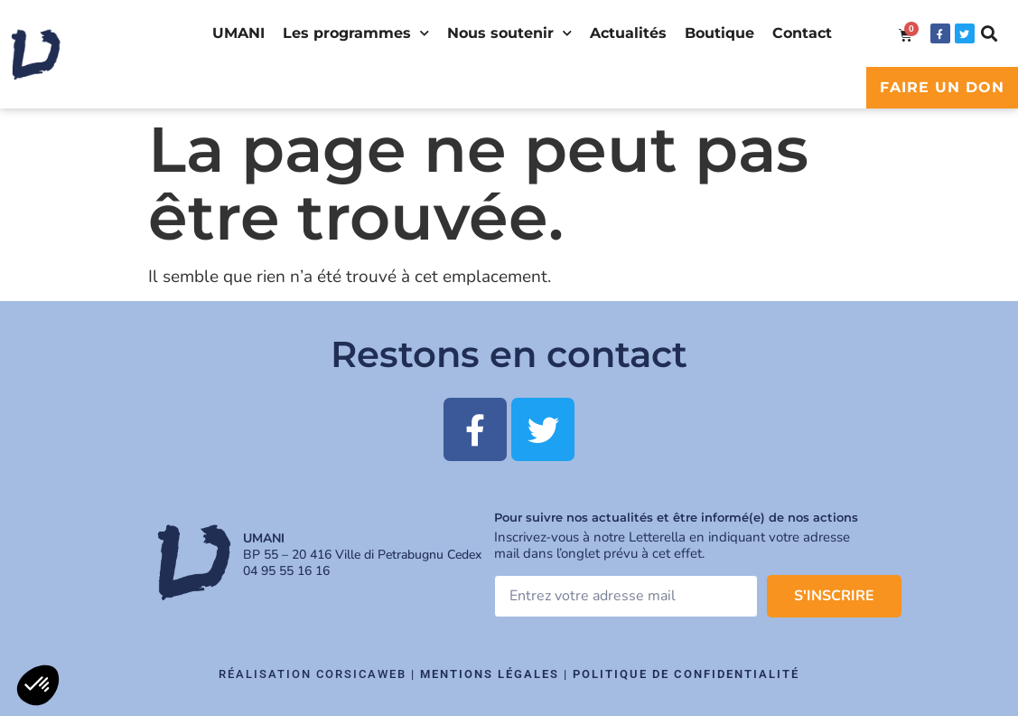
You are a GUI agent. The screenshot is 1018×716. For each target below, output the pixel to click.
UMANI (238, 33)
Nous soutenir (509, 33)
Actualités (628, 33)
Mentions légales (489, 674)
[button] (989, 34)
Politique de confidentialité (686, 674)
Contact (802, 33)
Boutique (719, 33)
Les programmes (356, 33)
